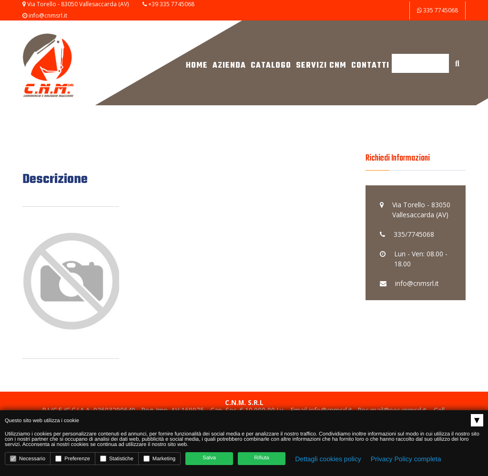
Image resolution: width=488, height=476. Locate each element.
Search (402, 97)
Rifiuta (261, 458)
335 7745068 (437, 10)
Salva (209, 458)
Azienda (229, 66)
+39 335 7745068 (171, 4)
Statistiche (116, 459)
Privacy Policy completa (406, 459)
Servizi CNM (321, 66)
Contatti (370, 66)
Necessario (27, 459)
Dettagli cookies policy (328, 459)
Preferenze (72, 459)
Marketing (159, 459)
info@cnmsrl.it (48, 15)
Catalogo (271, 66)
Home (197, 65)
